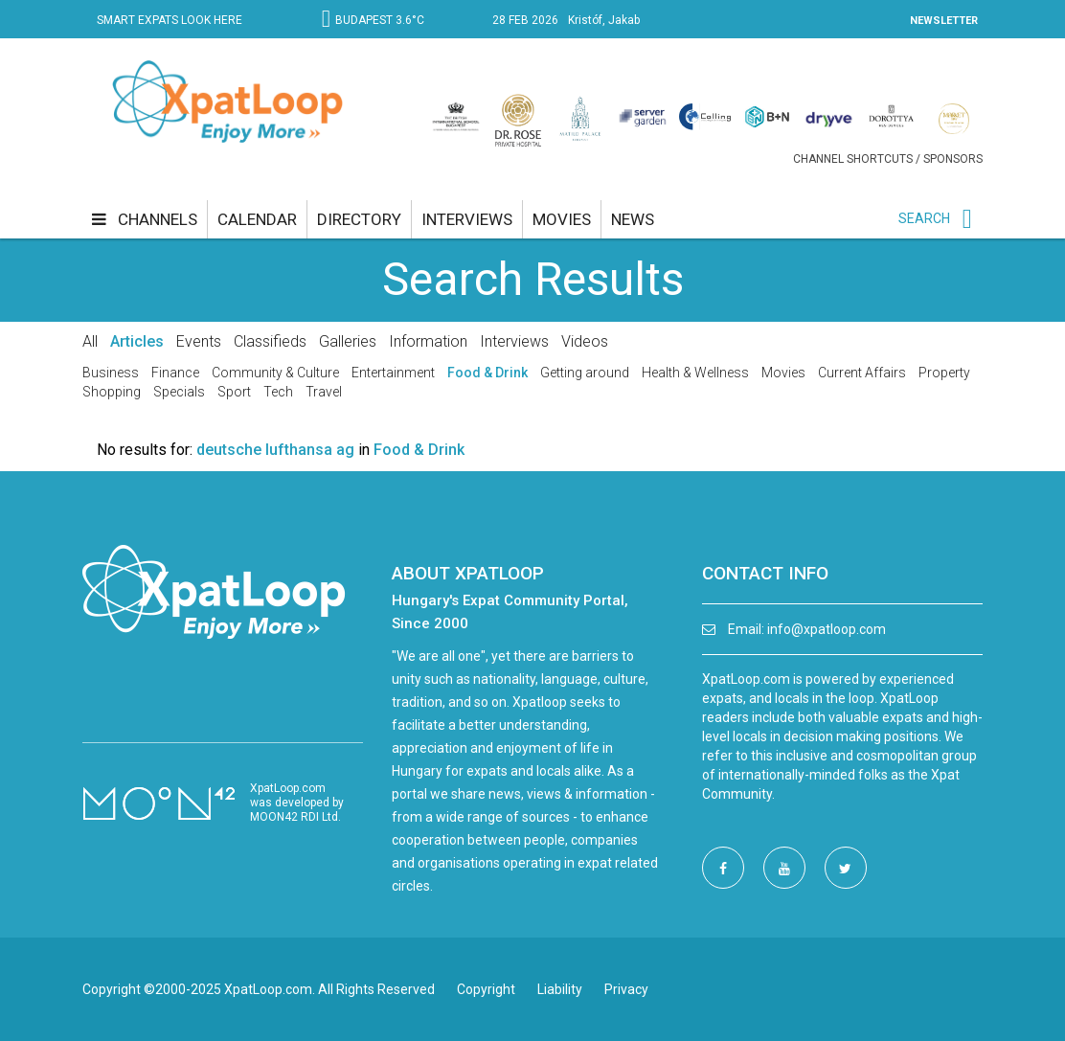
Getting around (584, 372)
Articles (137, 341)
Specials (179, 391)
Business (110, 372)
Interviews (514, 341)
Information (428, 341)
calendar (257, 219)
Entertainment (393, 372)
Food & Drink (487, 372)
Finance (175, 372)
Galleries (347, 341)
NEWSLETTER (944, 20)
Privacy (626, 989)
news (632, 219)
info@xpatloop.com (826, 629)
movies (561, 219)
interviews (466, 219)
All (90, 341)
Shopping (111, 391)
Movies (783, 372)
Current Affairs (862, 372)
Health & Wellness (695, 372)
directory (359, 219)
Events (198, 341)
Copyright (486, 989)
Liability (559, 989)
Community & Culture (275, 372)
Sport (234, 391)
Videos (584, 341)
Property (944, 372)
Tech (278, 391)
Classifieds (270, 341)
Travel (324, 391)
